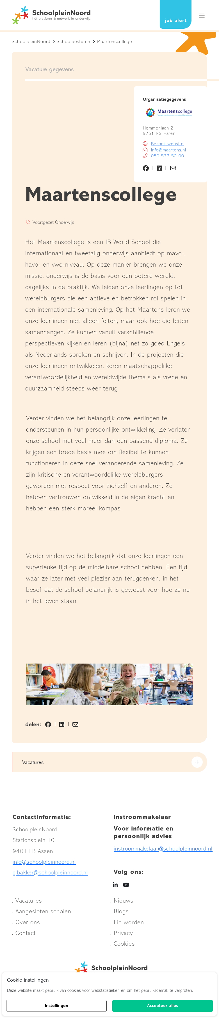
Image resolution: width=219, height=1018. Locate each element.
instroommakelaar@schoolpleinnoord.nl (163, 850)
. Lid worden (127, 924)
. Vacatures (27, 902)
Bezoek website (167, 145)
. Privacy (121, 934)
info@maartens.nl (168, 151)
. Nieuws (121, 902)
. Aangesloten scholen (41, 913)
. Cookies (122, 945)
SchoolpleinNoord (31, 43)
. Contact (24, 934)
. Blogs (119, 913)
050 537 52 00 (167, 157)
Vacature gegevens (49, 71)
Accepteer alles (162, 1006)
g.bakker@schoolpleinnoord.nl (50, 874)
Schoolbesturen (73, 43)
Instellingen (56, 1006)
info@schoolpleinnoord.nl (44, 863)
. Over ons (26, 924)
